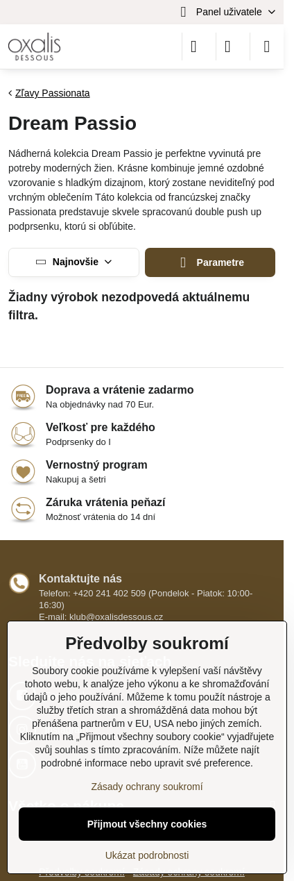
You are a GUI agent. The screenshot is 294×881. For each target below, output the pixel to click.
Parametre (209, 262)
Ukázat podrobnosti (147, 855)
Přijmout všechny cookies (147, 824)
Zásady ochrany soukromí (146, 786)
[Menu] (267, 46)
